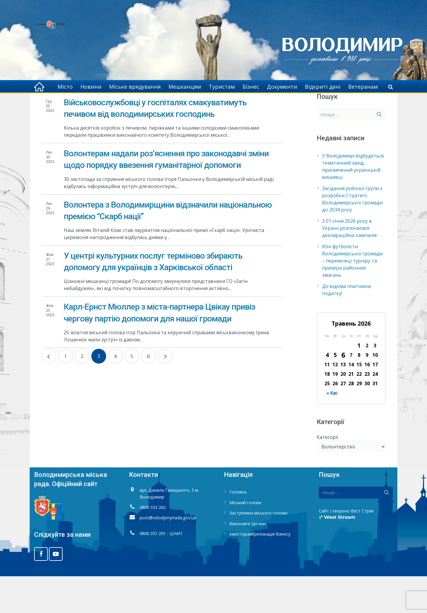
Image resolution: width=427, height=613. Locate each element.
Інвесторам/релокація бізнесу (259, 571)
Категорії (327, 474)
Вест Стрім (362, 547)
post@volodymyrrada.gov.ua (168, 554)
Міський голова (245, 539)
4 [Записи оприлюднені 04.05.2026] (327, 392)
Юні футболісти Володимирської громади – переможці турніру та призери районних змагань (352, 297)
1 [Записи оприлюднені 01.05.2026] (359, 382)
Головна (283, 103)
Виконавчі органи (247, 560)
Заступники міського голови (258, 550)
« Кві (332, 429)
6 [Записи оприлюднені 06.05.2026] (343, 392)
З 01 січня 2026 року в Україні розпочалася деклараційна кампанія (349, 264)
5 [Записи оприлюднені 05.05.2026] (335, 392)
